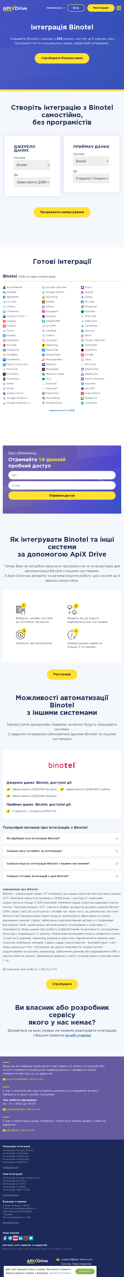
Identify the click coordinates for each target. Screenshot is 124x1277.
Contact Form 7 (16, 316)
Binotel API (49, 969)
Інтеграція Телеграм (15, 1153)
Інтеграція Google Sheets (18, 1150)
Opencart (52, 389)
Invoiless (51, 316)
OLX (48, 379)
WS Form (90, 364)
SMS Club (90, 316)
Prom (88, 287)
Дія (16, 175)
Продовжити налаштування (62, 212)
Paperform (52, 393)
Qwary (89, 297)
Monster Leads (55, 374)
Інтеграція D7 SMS (14, 1184)
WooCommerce (94, 379)
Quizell (89, 292)
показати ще (11, 1167)
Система (19, 158)
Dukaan (11, 336)
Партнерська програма (17, 1212)
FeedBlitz (12, 355)
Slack (88, 336)
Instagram (52, 312)
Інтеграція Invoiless (15, 1181)
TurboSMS (91, 345)
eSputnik (90, 384)
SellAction (91, 321)
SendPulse (91, 326)
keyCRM (90, 389)
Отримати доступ (62, 495)
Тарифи (8, 1214)
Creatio (11, 326)
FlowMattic (13, 360)
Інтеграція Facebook (15, 1156)
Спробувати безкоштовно (62, 58)
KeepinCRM (53, 321)
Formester (13, 379)
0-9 (69, 1249)
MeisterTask (53, 355)
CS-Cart (12, 302)
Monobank (52, 369)
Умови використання (16, 1206)
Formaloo (13, 374)
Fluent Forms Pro (17, 364)
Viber (88, 360)
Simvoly (89, 331)
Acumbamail (14, 287)
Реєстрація (101, 8)
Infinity (50, 307)
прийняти (85, 1271)
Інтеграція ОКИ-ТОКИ (16, 1190)
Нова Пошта (92, 393)
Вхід (76, 8)
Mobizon (51, 364)
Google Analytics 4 (18, 403)
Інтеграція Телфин (14, 1187)
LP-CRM (51, 326)
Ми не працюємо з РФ (16, 1217)
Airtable (11, 292)
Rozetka (90, 312)
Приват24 (91, 398)
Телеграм (91, 403)
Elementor (13, 340)
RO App (89, 302)
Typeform (91, 350)
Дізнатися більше (60, 1273)
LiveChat (51, 340)
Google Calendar (56, 287)
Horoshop (52, 297)
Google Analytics (17, 398)
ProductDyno (54, 403)
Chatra (11, 307)
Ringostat (91, 307)
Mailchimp (52, 345)
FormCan (12, 369)
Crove (10, 331)
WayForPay (92, 369)
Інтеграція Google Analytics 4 (21, 1178)
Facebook (13, 350)
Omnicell (51, 384)
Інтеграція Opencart (15, 1162)
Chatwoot (13, 312)
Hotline (50, 302)
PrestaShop (53, 398)
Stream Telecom (95, 340)
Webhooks (91, 374)
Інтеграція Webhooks (16, 1159)
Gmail (10, 384)
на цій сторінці (78, 1035)
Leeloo (50, 336)
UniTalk (89, 355)
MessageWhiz (54, 360)
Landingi (51, 331)
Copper (11, 321)
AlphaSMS (13, 297)
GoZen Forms (15, 393)
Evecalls (12, 345)
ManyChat (52, 350)
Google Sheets (55, 292)
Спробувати (62, 984)
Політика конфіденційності (19, 1209)
